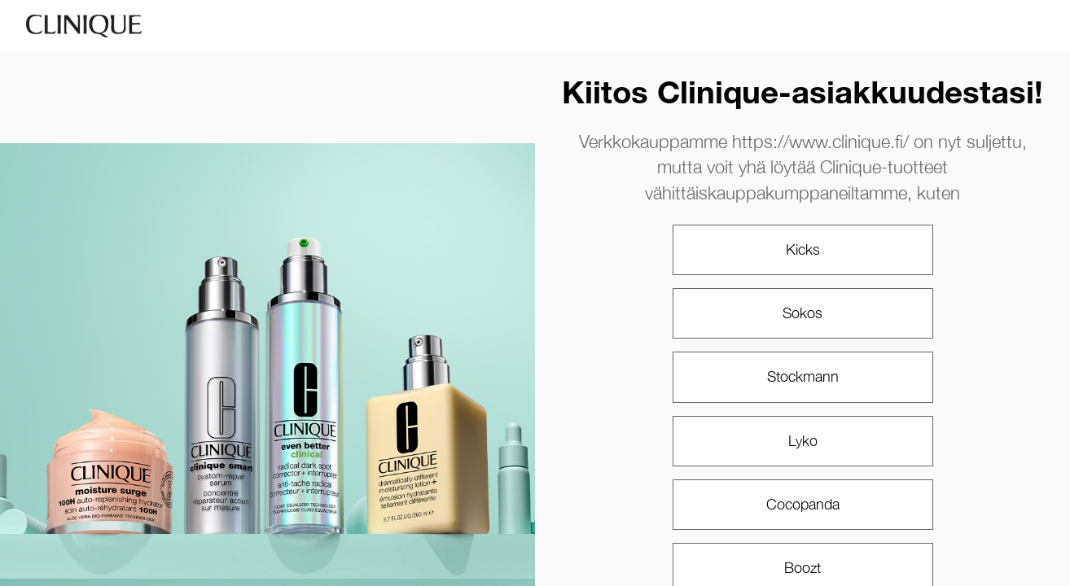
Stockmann (803, 376)
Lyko (803, 440)
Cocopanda (803, 504)
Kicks (803, 249)
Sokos (802, 312)
